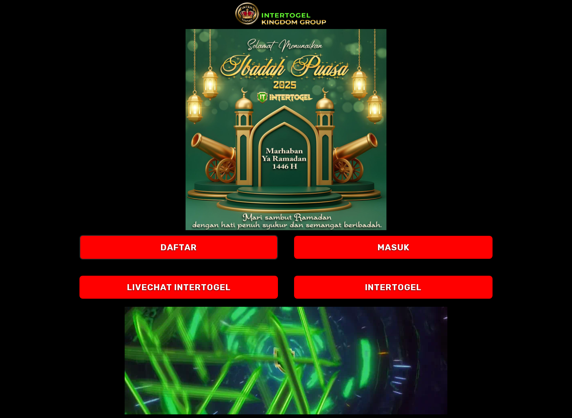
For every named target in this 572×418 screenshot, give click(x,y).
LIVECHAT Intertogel (179, 287)
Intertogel (393, 287)
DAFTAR (179, 247)
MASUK (393, 247)
